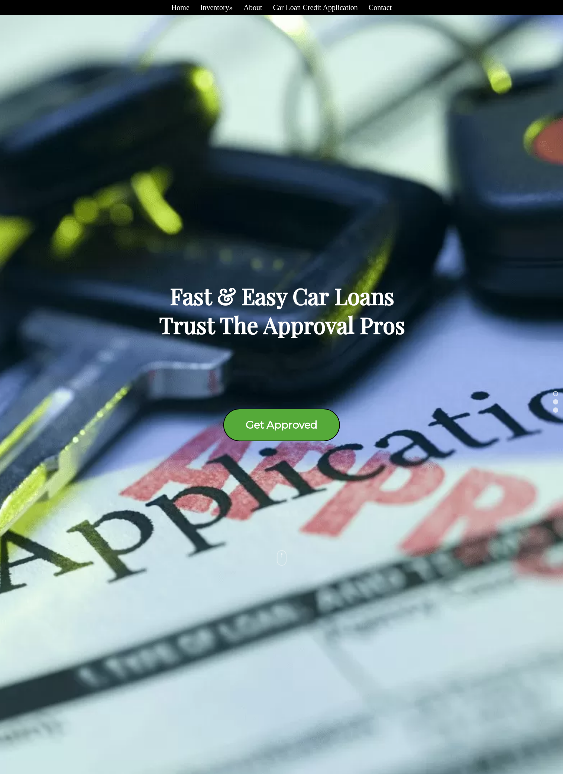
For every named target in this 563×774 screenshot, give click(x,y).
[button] (555, 393)
